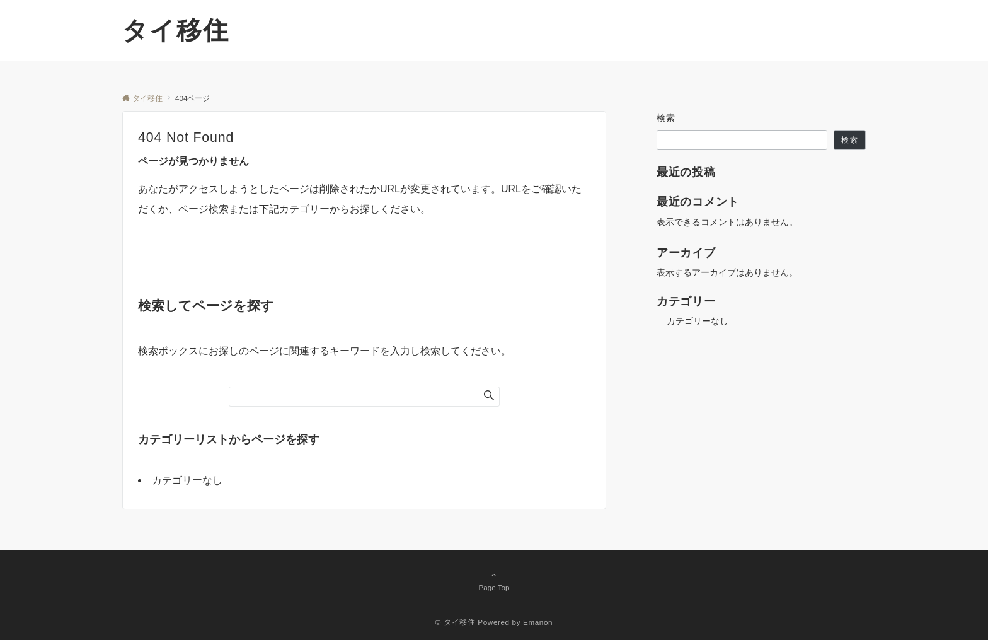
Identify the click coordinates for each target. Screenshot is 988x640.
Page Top (494, 580)
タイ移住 (175, 30)
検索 (666, 118)
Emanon (538, 622)
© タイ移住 (455, 622)
